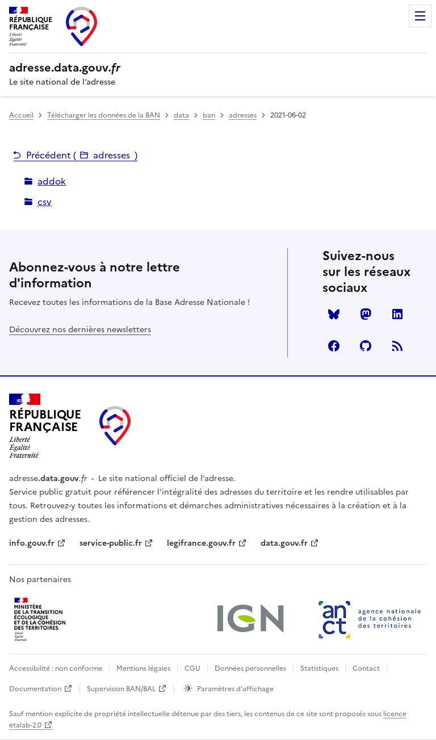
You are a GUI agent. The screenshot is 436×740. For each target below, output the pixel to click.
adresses (243, 115)
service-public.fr (110, 543)
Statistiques (319, 668)
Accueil (21, 115)
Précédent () (81, 155)
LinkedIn (397, 314)
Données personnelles (250, 668)
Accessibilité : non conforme (55, 668)
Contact (366, 668)
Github (365, 346)
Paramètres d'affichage (235, 689)
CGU (192, 668)
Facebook (333, 346)
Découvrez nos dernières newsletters (80, 330)
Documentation (35, 689)
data (181, 115)
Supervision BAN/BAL (121, 689)
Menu (420, 16)
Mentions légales (143, 668)
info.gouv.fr (31, 543)
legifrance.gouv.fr (201, 543)
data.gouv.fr (284, 543)
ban (209, 115)
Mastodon (365, 314)
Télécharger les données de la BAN (103, 115)
